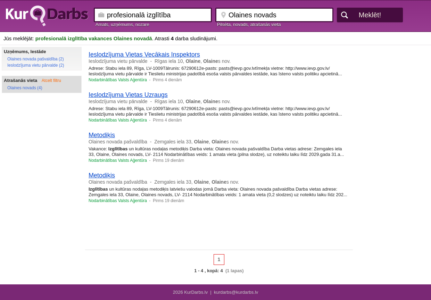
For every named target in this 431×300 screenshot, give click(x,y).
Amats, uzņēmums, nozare (122, 24)
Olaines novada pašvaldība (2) (35, 59)
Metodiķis (102, 135)
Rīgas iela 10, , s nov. (193, 61)
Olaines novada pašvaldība (118, 141)
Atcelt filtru (51, 80)
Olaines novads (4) (24, 87)
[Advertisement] (219, 228)
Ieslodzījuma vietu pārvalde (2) (35, 65)
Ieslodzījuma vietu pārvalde (118, 61)
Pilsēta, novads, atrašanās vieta (249, 24)
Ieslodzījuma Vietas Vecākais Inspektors (144, 54)
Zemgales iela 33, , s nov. (196, 141)
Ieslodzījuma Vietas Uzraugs (128, 94)
